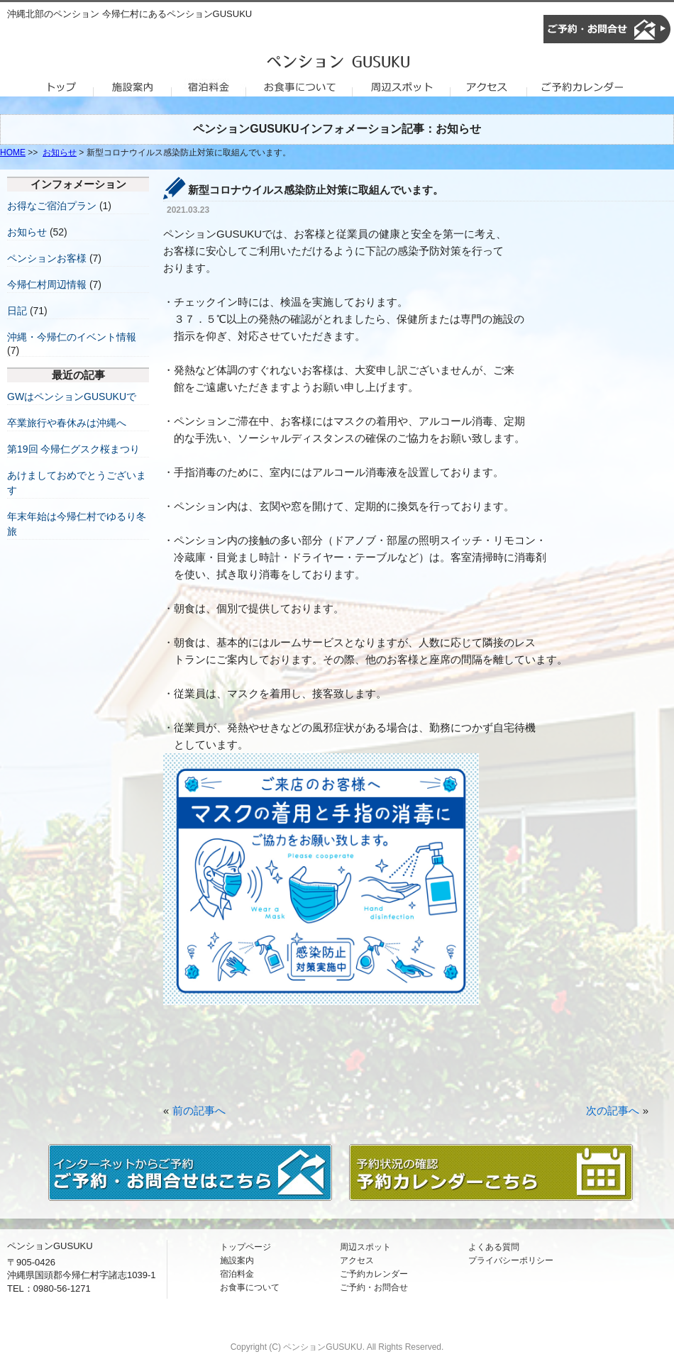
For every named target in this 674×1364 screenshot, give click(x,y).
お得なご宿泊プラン (51, 205)
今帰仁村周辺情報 (47, 284)
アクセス (357, 1260)
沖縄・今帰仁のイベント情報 (71, 337)
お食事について (250, 1287)
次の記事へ (612, 1110)
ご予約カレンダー (374, 1274)
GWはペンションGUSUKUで (71, 396)
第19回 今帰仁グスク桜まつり (73, 449)
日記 (17, 310)
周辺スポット (365, 1247)
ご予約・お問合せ (374, 1287)
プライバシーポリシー (510, 1260)
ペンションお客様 (47, 258)
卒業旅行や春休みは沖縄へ (66, 422)
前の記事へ (199, 1110)
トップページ (245, 1247)
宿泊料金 (237, 1274)
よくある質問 (493, 1247)
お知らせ (60, 152)
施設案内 (237, 1260)
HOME (13, 152)
